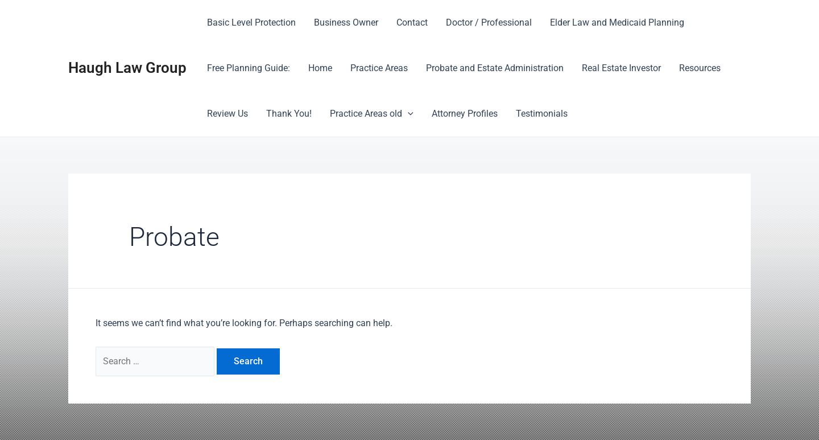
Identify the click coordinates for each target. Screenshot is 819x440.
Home (320, 68)
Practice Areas (379, 68)
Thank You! (289, 113)
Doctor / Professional (489, 22)
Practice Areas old (371, 114)
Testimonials (542, 113)
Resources (700, 68)
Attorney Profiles (465, 113)
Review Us (227, 113)
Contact (412, 22)
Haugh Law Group (127, 67)
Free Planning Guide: (248, 68)
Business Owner (346, 22)
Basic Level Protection (251, 22)
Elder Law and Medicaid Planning (617, 22)
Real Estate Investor (621, 68)
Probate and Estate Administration (495, 68)
